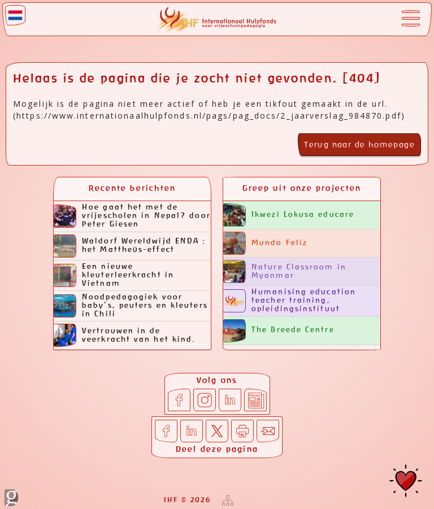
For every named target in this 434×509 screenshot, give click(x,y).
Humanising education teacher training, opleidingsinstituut (289, 301)
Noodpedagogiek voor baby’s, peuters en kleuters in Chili (131, 306)
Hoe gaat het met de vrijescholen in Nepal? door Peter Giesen (132, 216)
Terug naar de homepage (359, 145)
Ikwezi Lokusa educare (288, 215)
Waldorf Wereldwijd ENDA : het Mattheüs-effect (130, 246)
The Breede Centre (279, 330)
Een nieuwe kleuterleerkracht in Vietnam (114, 275)
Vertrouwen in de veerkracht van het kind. (125, 335)
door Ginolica (11, 465)
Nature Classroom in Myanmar (284, 271)
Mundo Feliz (265, 243)
